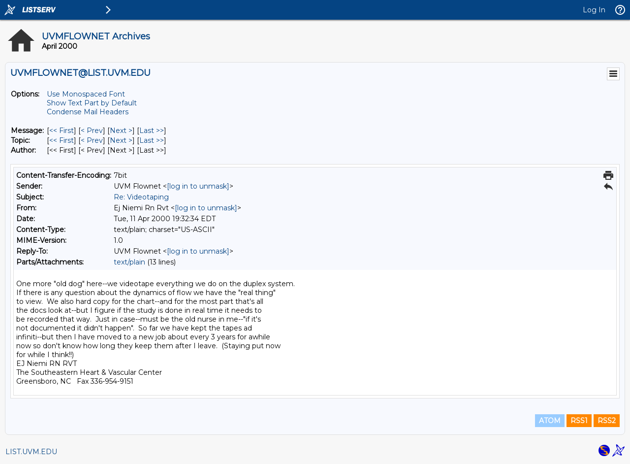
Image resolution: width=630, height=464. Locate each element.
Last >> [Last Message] (151, 130)
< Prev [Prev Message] (92, 130)
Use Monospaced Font (86, 94)
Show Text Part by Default (92, 103)
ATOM (550, 420)
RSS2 (607, 420)
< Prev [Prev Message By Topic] (92, 140)
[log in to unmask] (198, 186)
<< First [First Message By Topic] (61, 140)
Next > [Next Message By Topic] (121, 140)
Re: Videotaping (141, 197)
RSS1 (579, 420)
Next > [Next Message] (121, 130)
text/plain (129, 262)
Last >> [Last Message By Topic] (151, 140)
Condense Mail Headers (87, 111)
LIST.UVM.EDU (31, 451)
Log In (594, 9)
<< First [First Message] (61, 130)
